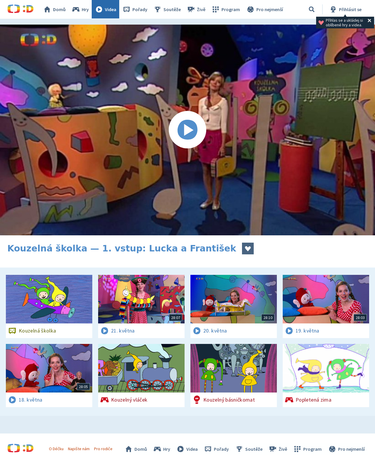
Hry (80, 9)
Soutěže (167, 9)
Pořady (135, 9)
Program (226, 9)
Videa (106, 9)
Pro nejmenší (264, 9)
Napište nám (79, 448)
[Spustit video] (187, 130)
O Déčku (56, 448)
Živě (196, 9)
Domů (54, 9)
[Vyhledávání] (311, 9)
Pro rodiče (103, 448)
